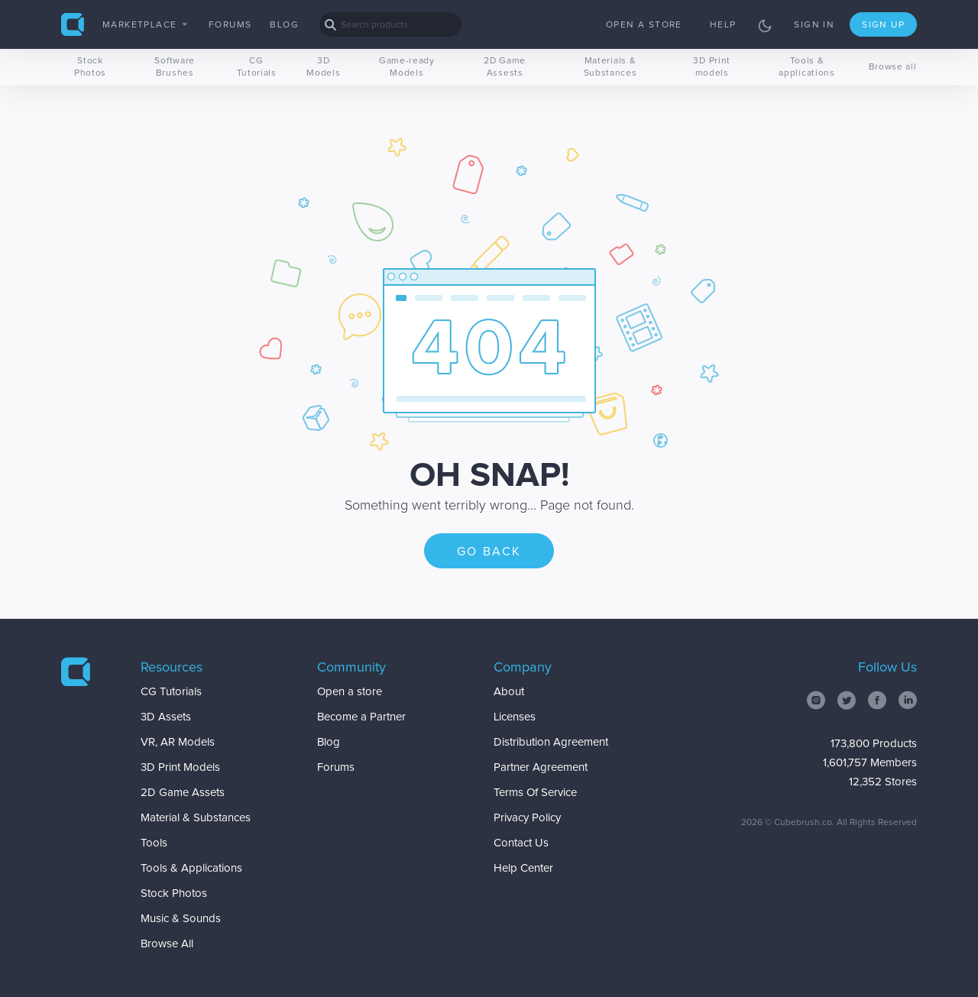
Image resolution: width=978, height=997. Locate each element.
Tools (154, 843)
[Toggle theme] (765, 26)
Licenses (515, 717)
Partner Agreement (541, 767)
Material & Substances (196, 818)
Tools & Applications (191, 868)
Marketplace (144, 25)
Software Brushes (174, 67)
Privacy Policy (527, 818)
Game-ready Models (407, 67)
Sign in (814, 25)
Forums (230, 25)
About (509, 692)
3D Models (323, 67)
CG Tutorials (257, 67)
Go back (489, 551)
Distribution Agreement (551, 742)
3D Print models (711, 67)
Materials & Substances (610, 67)
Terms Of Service (535, 792)
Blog (284, 25)
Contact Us (521, 843)
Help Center (523, 868)
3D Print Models (180, 767)
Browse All (167, 944)
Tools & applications (806, 67)
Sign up (883, 25)
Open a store (644, 25)
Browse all (893, 67)
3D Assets (166, 717)
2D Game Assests (505, 67)
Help (723, 25)
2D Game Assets (183, 792)
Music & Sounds (181, 918)
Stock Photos (90, 67)
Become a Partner (361, 717)
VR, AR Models (178, 742)
